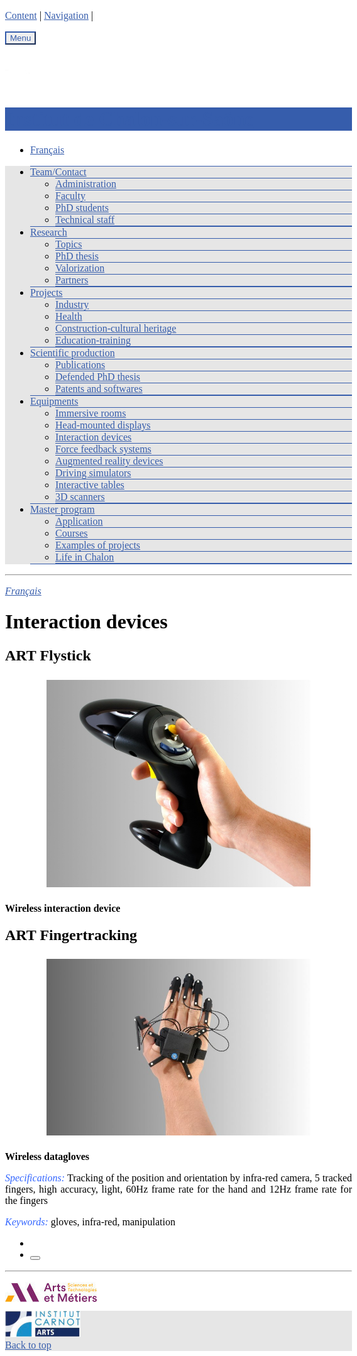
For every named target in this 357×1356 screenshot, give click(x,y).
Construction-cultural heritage (115, 328)
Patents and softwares (99, 388)
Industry (72, 304)
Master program (62, 509)
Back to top (28, 1345)
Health (68, 316)
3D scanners (80, 496)
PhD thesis (77, 256)
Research (48, 232)
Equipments (54, 401)
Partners (71, 280)
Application (79, 521)
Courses (71, 533)
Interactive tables (89, 484)
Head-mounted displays (103, 425)
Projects (46, 292)
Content (21, 15)
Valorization (79, 268)
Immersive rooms (90, 413)
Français (47, 150)
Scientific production (72, 352)
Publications (80, 364)
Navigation (66, 15)
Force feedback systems (103, 449)
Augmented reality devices (109, 461)
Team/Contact (58, 172)
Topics (68, 244)
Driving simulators (93, 472)
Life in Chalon (84, 557)
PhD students (82, 207)
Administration (85, 183)
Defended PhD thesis (97, 376)
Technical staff (84, 219)
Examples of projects (97, 545)
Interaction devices (93, 437)
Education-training (93, 340)
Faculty (70, 195)
